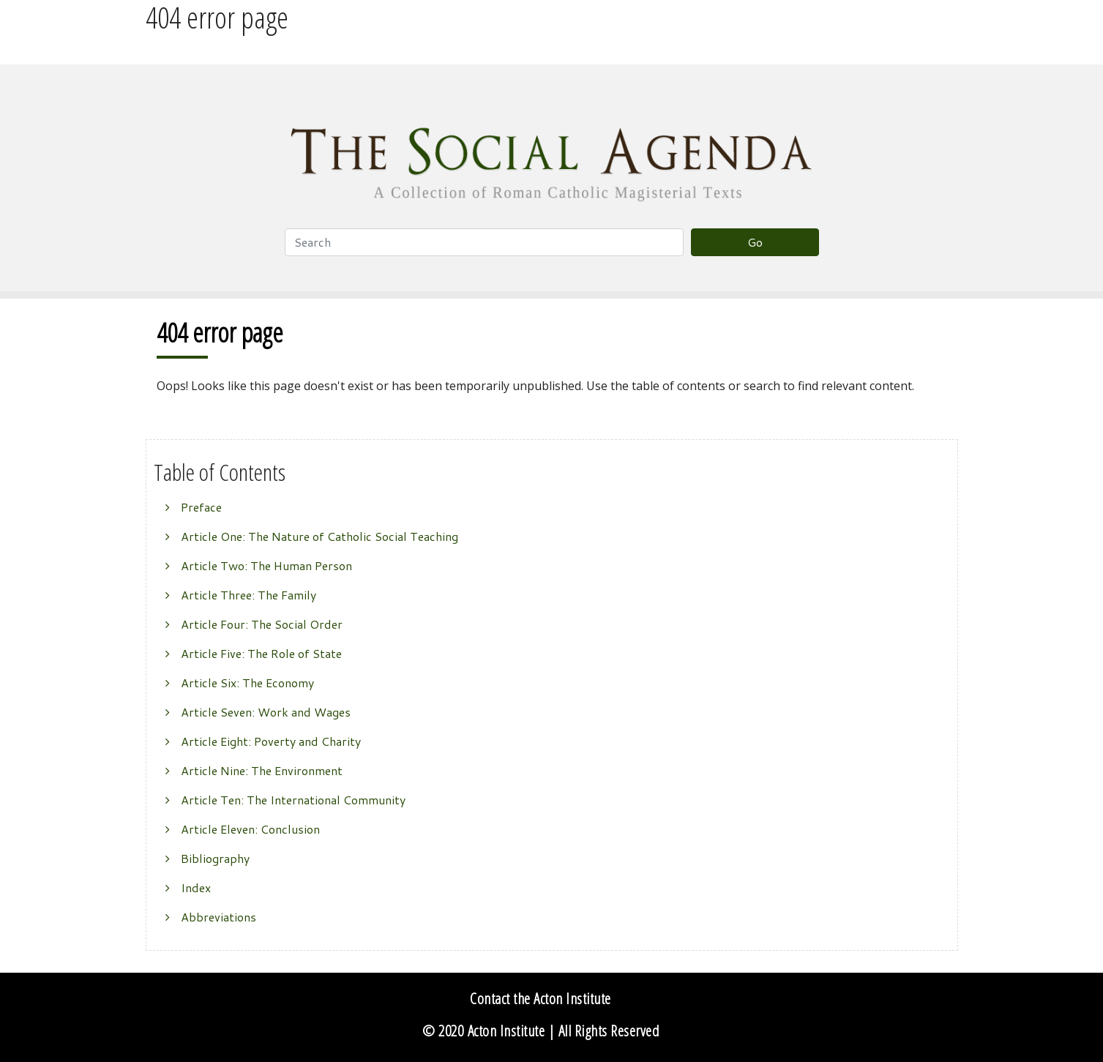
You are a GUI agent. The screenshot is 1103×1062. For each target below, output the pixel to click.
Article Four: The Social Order (262, 624)
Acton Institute (506, 1030)
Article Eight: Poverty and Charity (271, 741)
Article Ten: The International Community (293, 799)
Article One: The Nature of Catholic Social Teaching (319, 536)
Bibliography (215, 858)
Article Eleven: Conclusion (250, 828)
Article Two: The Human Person (266, 565)
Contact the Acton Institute (540, 998)
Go (755, 241)
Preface (201, 506)
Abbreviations (218, 916)
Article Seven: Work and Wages (266, 711)
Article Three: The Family (248, 594)
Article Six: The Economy (247, 682)
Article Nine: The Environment (262, 770)
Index (196, 887)
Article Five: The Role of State (261, 653)
